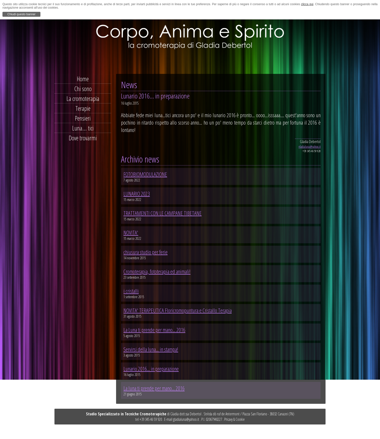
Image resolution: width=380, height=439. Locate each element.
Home (83, 79)
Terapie (82, 108)
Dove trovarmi (83, 138)
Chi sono (83, 88)
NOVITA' (130, 232)
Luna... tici (83, 128)
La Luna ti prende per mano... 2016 (154, 329)
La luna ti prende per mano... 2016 (154, 388)
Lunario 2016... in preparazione (151, 368)
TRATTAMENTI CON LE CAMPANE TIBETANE (162, 213)
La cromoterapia (83, 98)
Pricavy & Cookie (234, 419)
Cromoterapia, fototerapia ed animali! (156, 271)
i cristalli (131, 290)
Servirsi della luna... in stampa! (150, 349)
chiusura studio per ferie (145, 252)
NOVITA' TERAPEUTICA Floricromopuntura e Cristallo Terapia (177, 310)
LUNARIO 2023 (136, 193)
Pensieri (83, 118)
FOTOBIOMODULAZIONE (145, 174)
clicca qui (307, 4)
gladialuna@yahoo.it (310, 146)
